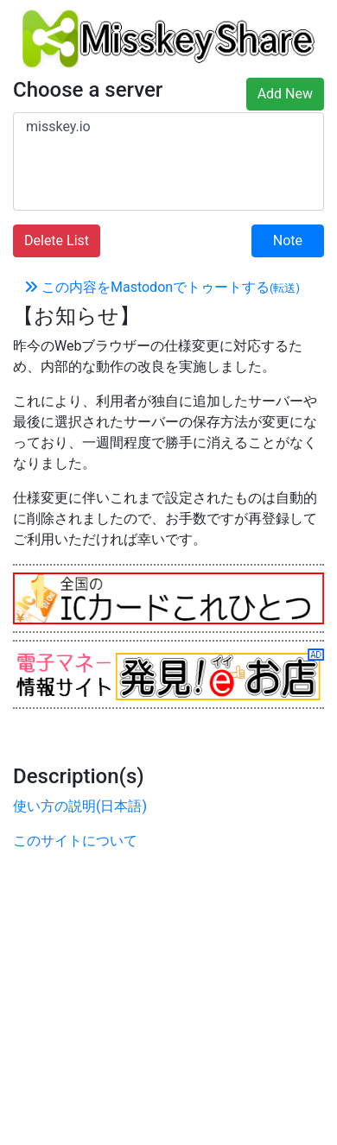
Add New (285, 93)
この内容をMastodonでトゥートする (162, 287)
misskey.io (168, 127)
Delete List (56, 240)
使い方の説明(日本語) (80, 806)
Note (287, 240)
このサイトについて (75, 840)
